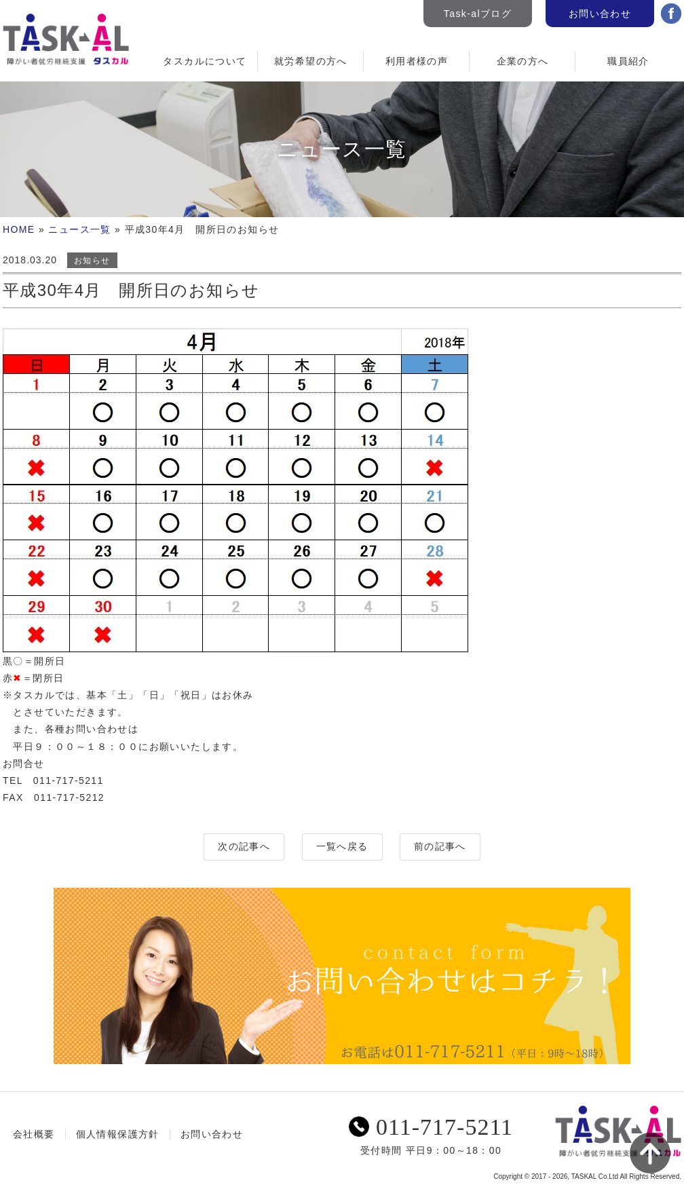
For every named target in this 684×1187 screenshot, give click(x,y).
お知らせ (92, 260)
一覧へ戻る (342, 846)
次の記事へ (244, 846)
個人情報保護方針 (117, 1134)
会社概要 (34, 1134)
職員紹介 (628, 61)
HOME (19, 229)
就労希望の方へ (310, 61)
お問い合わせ (600, 13)
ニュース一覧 (79, 229)
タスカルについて (204, 61)
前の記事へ (440, 846)
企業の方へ (523, 61)
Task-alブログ (478, 13)
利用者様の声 (416, 61)
